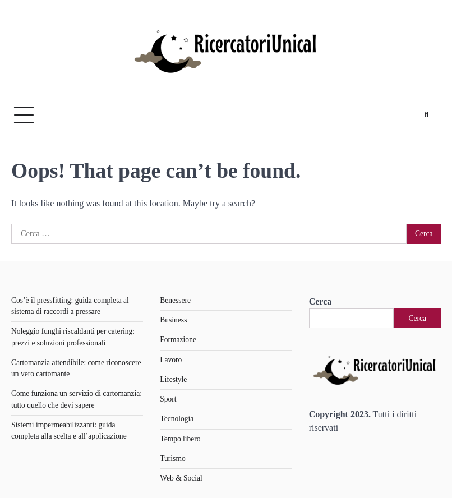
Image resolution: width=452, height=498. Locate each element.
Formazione (178, 339)
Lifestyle (173, 379)
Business (173, 320)
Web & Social (181, 478)
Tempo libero (180, 439)
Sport (168, 399)
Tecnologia (176, 418)
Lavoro (171, 360)
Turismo (172, 458)
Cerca (320, 301)
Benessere (175, 300)
